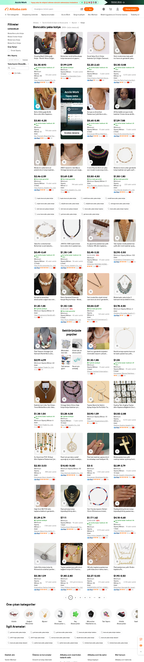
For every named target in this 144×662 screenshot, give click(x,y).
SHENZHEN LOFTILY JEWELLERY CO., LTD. (98, 587)
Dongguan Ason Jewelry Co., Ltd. (45, 477)
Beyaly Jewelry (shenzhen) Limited (125, 475)
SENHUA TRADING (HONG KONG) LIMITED (98, 264)
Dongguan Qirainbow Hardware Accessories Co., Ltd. (98, 477)
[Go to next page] (104, 597)
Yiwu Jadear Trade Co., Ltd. (44, 367)
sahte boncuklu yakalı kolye (42, 643)
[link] (141, 639)
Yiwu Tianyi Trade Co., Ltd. (43, 425)
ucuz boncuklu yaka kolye (44, 214)
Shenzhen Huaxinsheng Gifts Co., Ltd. (98, 421)
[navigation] (18, 310)
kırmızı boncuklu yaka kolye (59, 638)
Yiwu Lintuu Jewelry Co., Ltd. (97, 535)
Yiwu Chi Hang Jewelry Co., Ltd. (125, 531)
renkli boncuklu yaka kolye (91, 198)
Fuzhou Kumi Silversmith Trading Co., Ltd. (72, 527)
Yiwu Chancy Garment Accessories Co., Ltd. (98, 78)
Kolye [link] (83, 23)
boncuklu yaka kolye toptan (92, 209)
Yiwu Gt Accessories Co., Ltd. (45, 266)
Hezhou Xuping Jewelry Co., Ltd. (125, 425)
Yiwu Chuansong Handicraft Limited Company (45, 315)
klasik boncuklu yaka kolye (84, 638)
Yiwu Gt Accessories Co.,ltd (124, 134)
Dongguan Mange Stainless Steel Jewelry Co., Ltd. (125, 373)
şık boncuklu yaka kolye (68, 214)
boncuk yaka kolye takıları (86, 632)
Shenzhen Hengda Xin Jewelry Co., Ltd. (125, 587)
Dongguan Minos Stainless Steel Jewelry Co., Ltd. (98, 134)
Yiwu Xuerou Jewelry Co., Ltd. (45, 188)
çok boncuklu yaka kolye (39, 632)
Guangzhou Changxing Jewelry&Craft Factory (125, 260)
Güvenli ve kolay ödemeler (42, 660)
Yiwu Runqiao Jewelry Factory (98, 185)
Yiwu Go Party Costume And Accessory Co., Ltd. (125, 80)
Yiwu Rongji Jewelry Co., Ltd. (124, 190)
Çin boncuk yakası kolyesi (44, 209)
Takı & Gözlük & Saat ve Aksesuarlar (55, 23)
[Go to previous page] (66, 597)
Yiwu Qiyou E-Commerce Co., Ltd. (98, 319)
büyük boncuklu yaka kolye (69, 204)
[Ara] (88, 9)
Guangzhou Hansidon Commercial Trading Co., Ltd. (72, 76)
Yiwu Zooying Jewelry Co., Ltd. (45, 80)
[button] (81, 9)
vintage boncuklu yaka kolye (119, 204)
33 (99, 597)
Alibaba (36, 23)
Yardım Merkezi (10, 660)
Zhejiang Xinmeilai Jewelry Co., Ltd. (125, 313)
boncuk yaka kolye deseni (108, 638)
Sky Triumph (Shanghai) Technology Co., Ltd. (45, 136)
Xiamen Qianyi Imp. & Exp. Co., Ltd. (45, 531)
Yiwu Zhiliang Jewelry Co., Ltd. (72, 587)
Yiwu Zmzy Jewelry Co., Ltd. (71, 190)
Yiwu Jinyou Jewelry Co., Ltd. (71, 266)
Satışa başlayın (93, 660)
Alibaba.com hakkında (123, 660)
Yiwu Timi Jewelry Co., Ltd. (70, 425)
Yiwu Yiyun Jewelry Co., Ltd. (71, 320)
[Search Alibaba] (56, 9)
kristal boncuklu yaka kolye (92, 643)
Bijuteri (74, 23)
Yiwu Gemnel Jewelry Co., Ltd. (72, 473)
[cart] (111, 9)
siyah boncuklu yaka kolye (44, 204)
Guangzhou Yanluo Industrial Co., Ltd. (45, 587)
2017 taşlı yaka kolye (16, 638)
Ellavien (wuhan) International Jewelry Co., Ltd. (98, 371)
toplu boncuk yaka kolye (44, 198)
